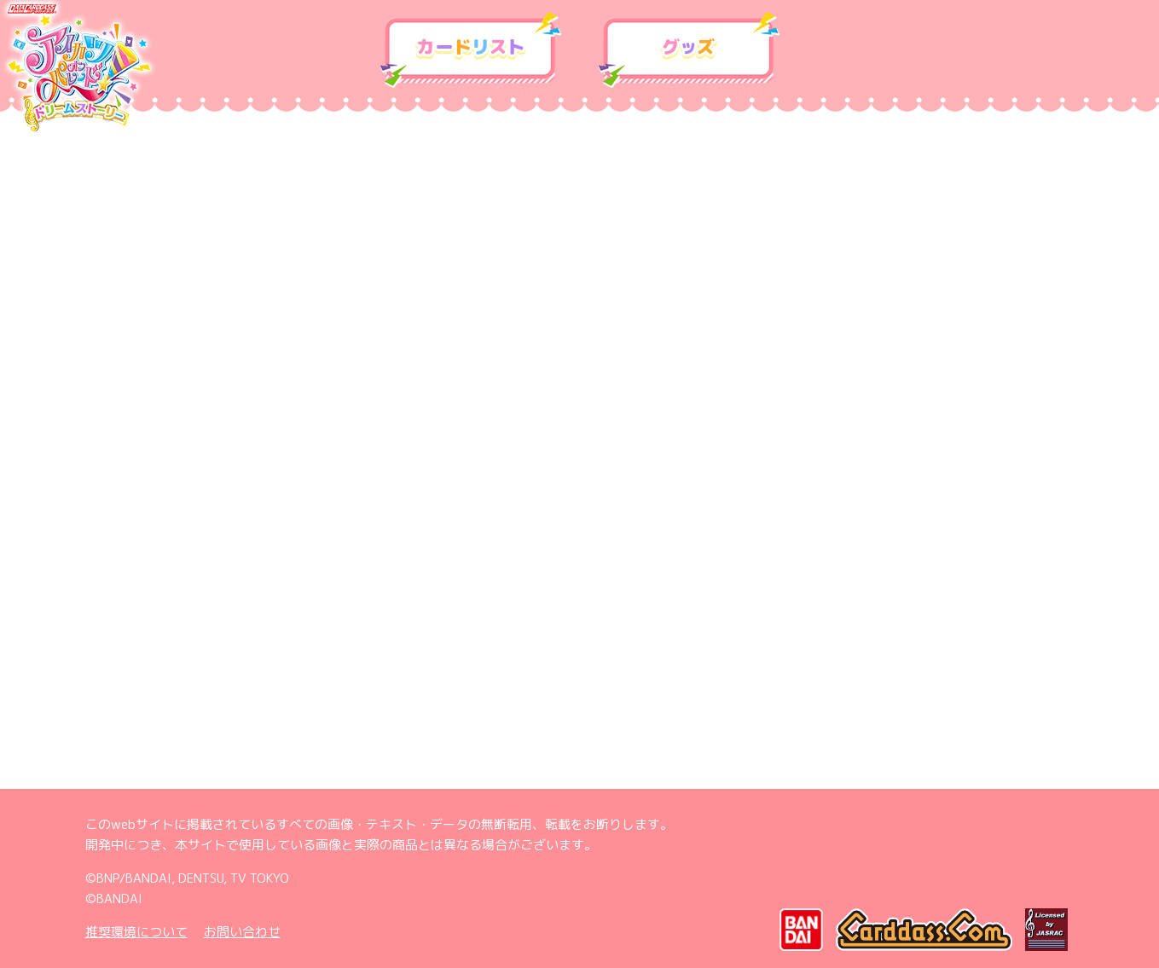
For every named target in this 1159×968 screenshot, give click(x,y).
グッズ (689, 50)
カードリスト (471, 50)
